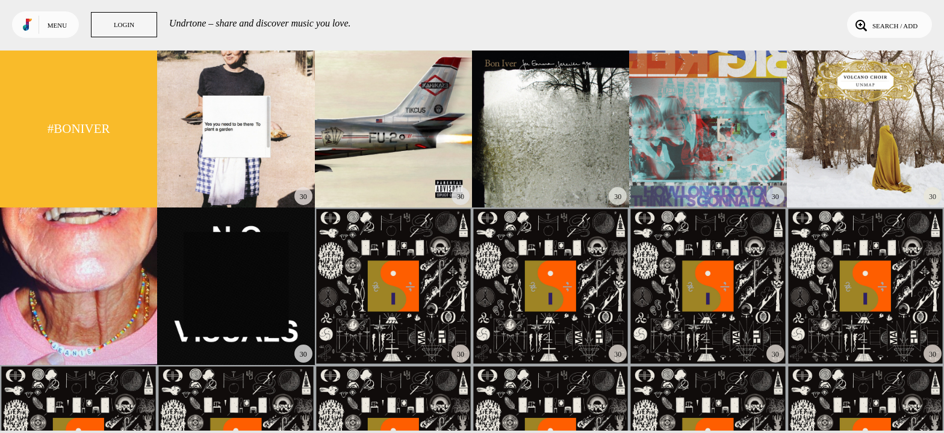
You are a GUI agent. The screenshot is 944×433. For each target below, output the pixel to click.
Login (124, 24)
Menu (57, 25)
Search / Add (885, 24)
